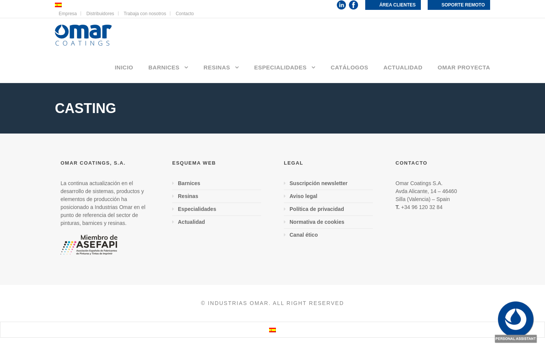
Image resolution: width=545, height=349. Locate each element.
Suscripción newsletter (318, 183)
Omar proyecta (464, 67)
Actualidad (402, 67)
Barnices (163, 67)
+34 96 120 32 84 (421, 207)
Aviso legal (303, 196)
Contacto (185, 13)
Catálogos (349, 67)
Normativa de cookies (317, 222)
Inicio (124, 67)
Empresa (68, 13)
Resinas (217, 67)
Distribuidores (100, 13)
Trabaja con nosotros (145, 13)
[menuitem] (272, 330)
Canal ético (304, 235)
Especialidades (280, 67)
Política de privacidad (317, 209)
